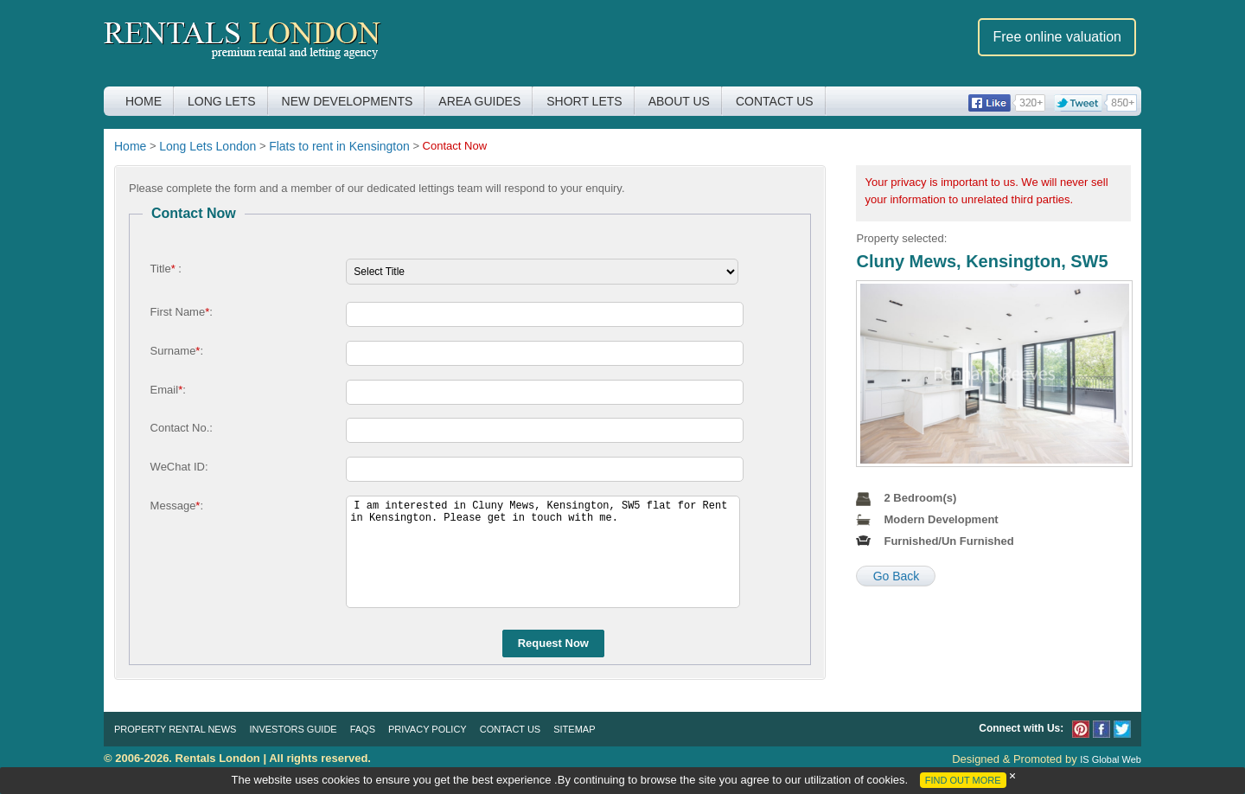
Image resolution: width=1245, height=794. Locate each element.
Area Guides (479, 101)
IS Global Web (1110, 759)
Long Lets (222, 101)
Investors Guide (292, 729)
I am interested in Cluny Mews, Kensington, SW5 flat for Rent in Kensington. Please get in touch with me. (543, 552)
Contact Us (775, 101)
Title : (166, 268)
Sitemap (574, 729)
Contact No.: (181, 427)
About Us (679, 101)
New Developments (347, 101)
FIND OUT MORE (963, 780)
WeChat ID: (179, 466)
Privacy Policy (427, 729)
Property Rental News (175, 729)
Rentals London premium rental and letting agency (242, 42)
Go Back (896, 576)
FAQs (362, 729)
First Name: (181, 311)
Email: (168, 389)
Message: (176, 505)
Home (143, 101)
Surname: (176, 350)
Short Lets (584, 101)
